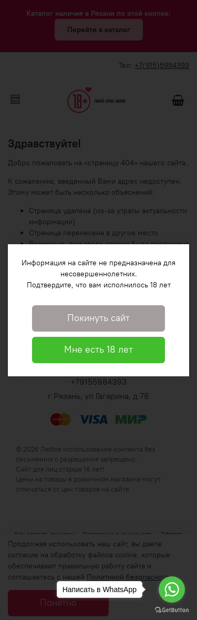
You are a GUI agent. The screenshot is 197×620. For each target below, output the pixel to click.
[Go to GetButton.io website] (172, 609)
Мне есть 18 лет (98, 349)
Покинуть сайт (98, 318)
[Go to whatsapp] (172, 589)
